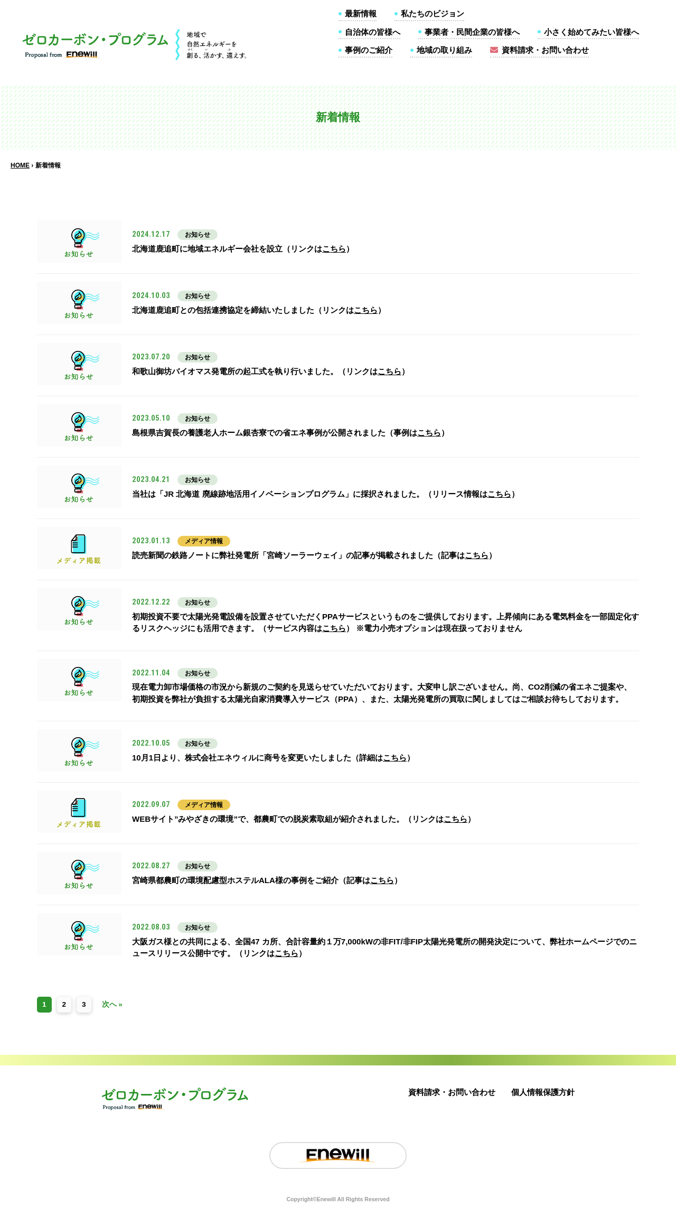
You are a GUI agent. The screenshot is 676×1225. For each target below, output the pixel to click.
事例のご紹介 (368, 49)
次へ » (112, 1004)
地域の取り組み (444, 49)
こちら (334, 248)
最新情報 (361, 13)
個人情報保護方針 (543, 1092)
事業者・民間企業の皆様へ (472, 31)
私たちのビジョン (432, 13)
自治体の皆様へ (372, 31)
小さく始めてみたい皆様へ (591, 31)
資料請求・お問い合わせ (545, 49)
